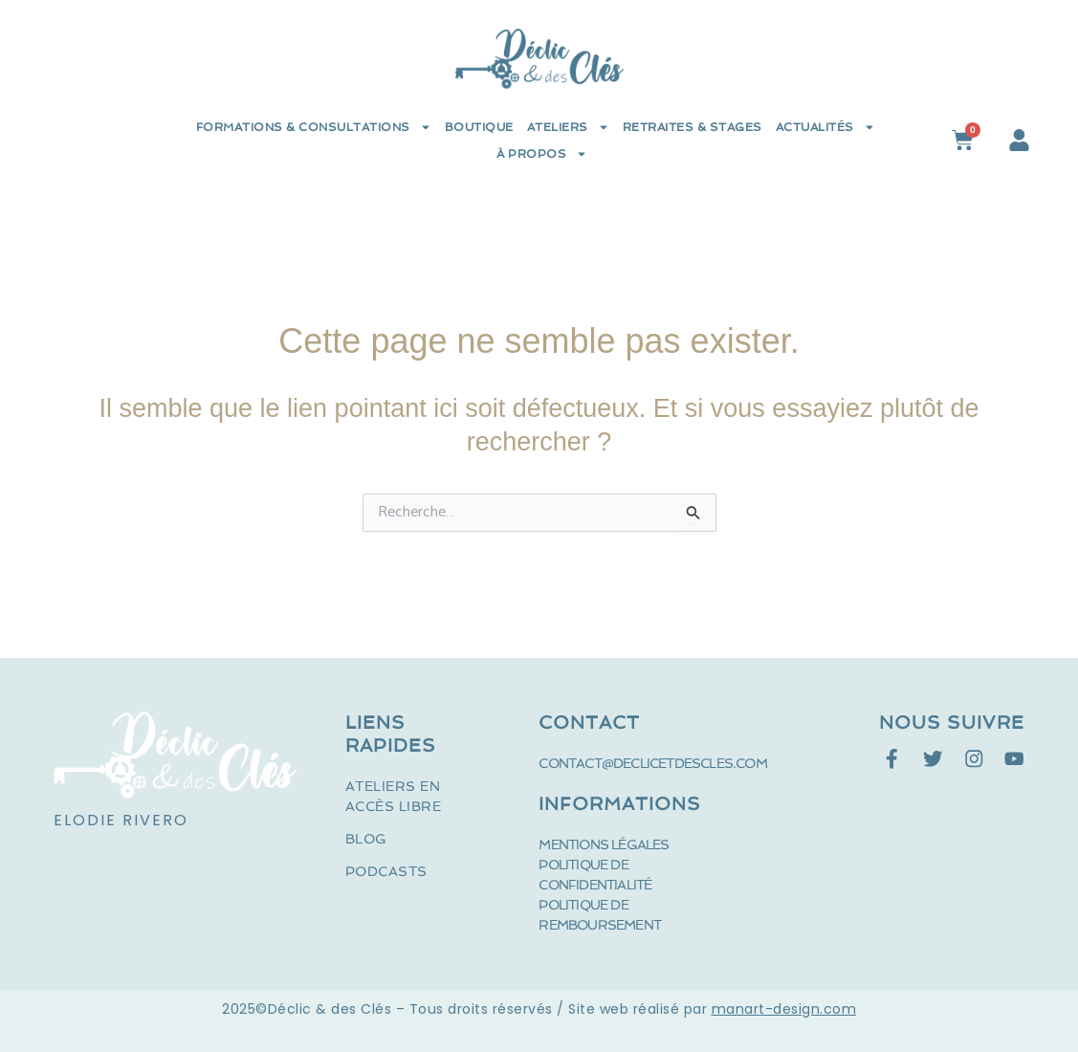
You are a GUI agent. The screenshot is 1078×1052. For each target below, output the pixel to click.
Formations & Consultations (313, 127)
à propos (541, 154)
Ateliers (568, 127)
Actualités (825, 127)
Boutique (479, 127)
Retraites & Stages (692, 127)
